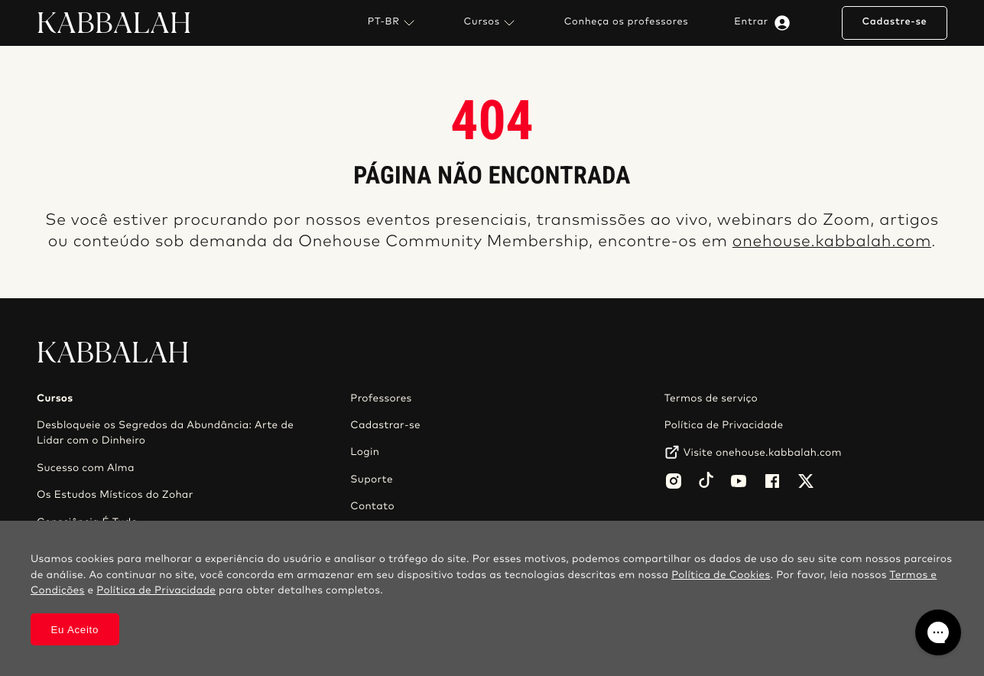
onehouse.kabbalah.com (831, 242)
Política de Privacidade (724, 425)
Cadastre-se (894, 22)
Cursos (491, 23)
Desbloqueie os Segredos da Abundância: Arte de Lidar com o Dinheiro (165, 433)
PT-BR (393, 23)
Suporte (371, 479)
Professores (380, 398)
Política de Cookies (720, 575)
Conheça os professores (626, 22)
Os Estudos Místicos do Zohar (115, 494)
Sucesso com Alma (86, 468)
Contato (372, 506)
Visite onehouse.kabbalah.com (763, 452)
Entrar (765, 23)
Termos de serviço (711, 398)
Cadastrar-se (385, 425)
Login (364, 452)
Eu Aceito (75, 629)
